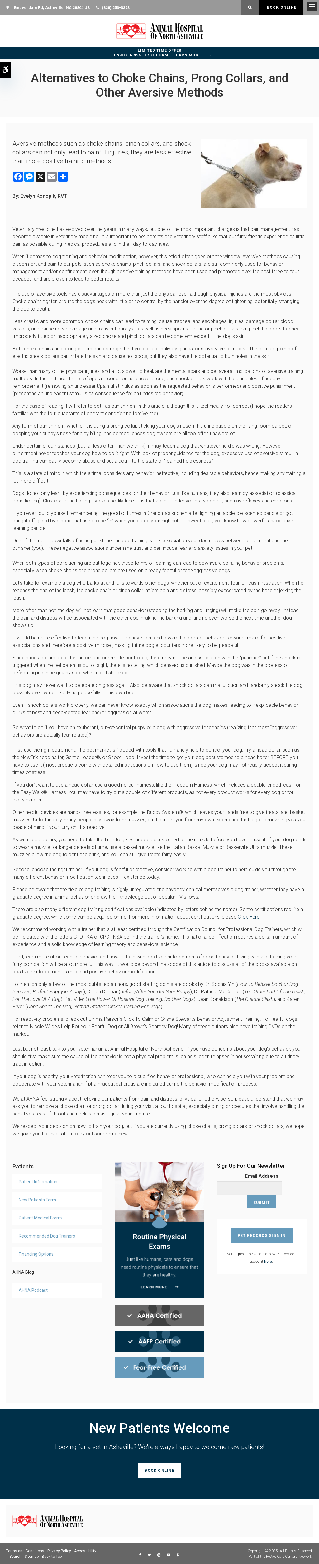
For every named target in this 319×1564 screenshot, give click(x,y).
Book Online (281, 7)
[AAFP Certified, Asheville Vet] (159, 1341)
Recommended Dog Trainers (47, 1236)
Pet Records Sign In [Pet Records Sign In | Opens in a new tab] (262, 1222)
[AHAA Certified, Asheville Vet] (159, 1315)
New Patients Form (37, 1199)
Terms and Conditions (25, 1551)
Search (15, 1556)
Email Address (262, 1176)
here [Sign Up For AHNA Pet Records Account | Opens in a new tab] (268, 1248)
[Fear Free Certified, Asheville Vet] (159, 1367)
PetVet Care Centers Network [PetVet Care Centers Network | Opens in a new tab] (289, 1556)
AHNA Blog (23, 1272)
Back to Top (52, 1556)
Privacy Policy (59, 1551)
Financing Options (36, 1254)
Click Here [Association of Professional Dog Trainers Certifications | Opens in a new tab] (248, 917)
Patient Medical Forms (41, 1217)
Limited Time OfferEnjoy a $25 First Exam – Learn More (157, 52)
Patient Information (38, 1181)
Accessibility (85, 1551)
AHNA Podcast (33, 1290)
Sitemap (32, 1556)
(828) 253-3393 (116, 7)
